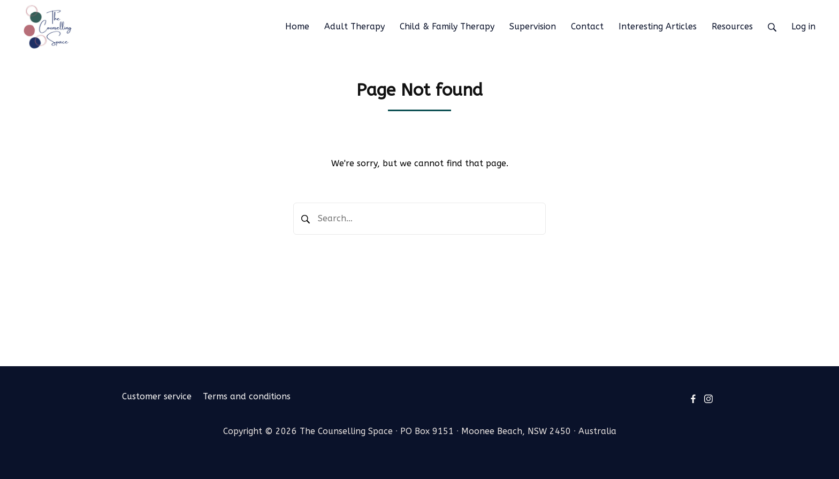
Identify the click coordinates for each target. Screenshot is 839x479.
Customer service (157, 396)
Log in (803, 26)
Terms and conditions (247, 396)
